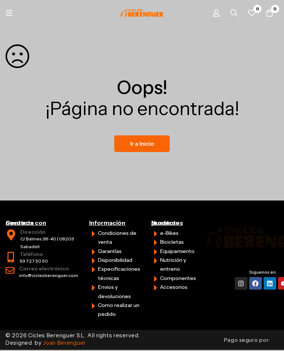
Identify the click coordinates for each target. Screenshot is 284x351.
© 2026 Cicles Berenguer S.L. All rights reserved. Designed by (73, 339)
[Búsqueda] (232, 13)
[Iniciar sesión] (213, 13)
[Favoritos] (250, 13)
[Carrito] (269, 13)
